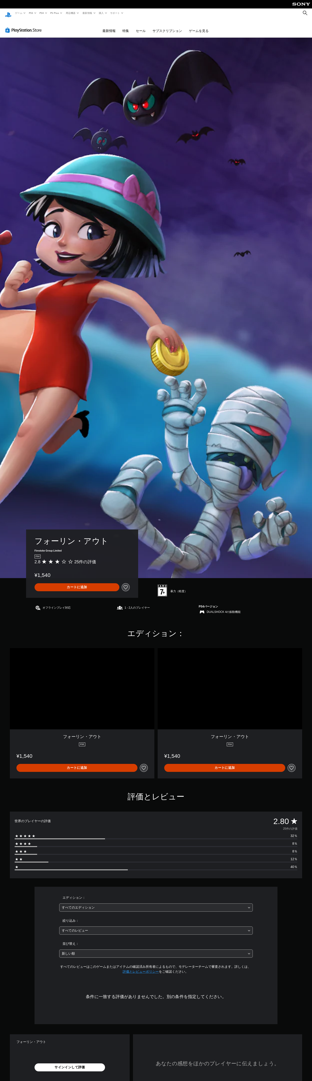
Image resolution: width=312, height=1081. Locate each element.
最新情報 (87, 13)
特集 (125, 26)
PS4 (41, 13)
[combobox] (156, 903)
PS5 (31, 13)
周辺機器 (71, 13)
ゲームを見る (199, 26)
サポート (115, 13)
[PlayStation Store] (24, 25)
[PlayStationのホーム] (8, 13)
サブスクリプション (167, 26)
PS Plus (54, 13)
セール (141, 26)
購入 (101, 13)
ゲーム (18, 13)
